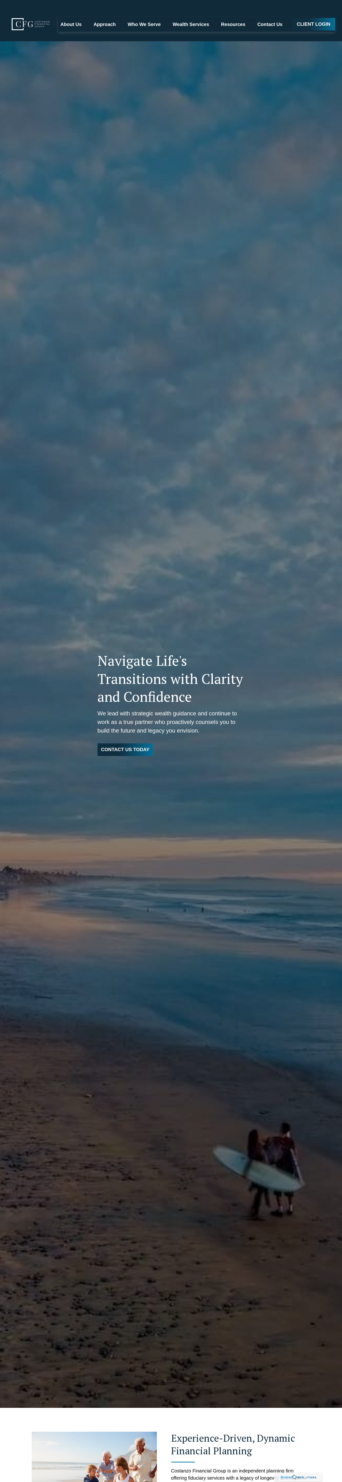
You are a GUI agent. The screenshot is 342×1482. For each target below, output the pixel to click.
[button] (71, 10)
